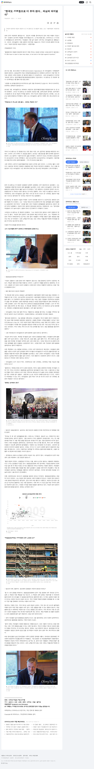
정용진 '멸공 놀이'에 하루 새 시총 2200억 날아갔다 (18, 724)
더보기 (78, 194)
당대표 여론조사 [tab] (84, 162)
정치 (78, 256)
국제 (86, 256)
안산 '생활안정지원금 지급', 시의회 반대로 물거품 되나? (45, 732)
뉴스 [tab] (80, 249)
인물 (86, 260)
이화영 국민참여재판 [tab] (72, 162)
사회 (86, 253)
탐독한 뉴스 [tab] (84, 207)
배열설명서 (86, 264)
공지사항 (25, 755)
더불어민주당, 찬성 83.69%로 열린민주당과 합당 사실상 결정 (18, 734)
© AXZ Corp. (4, 763)
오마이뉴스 (8, 2)
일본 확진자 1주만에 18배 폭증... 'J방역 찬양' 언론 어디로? (18, 729)
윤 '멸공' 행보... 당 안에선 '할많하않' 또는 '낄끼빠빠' (45, 724)
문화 (70, 260)
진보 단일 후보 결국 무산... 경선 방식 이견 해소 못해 (45, 734)
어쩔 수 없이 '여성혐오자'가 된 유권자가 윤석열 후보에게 (45, 727)
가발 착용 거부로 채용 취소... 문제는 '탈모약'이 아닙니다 (18, 732)
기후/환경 (78, 253)
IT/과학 (78, 260)
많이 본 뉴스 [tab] (71, 207)
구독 (81, 2)
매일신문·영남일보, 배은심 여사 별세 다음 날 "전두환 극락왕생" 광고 (45, 729)
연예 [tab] (84, 249)
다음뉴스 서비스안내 (6, 755)
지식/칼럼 (70, 264)
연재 (78, 264)
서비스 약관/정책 (33, 755)
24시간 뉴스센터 (17, 755)
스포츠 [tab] (88, 249)
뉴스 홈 (70, 253)
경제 (70, 256)
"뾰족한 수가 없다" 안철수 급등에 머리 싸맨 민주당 (18, 727)
